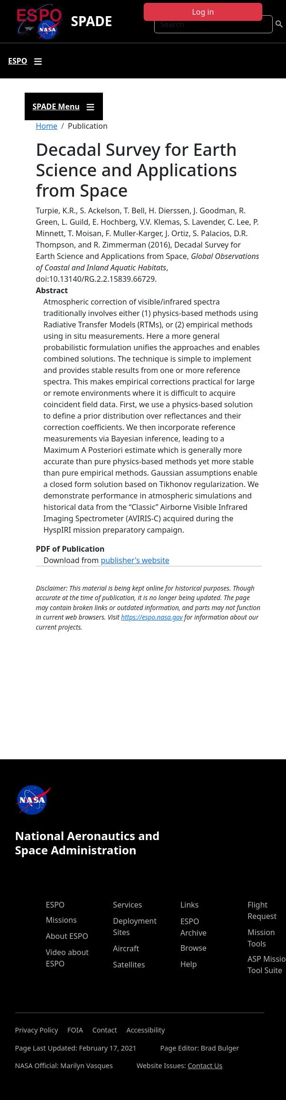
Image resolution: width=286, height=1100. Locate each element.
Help (188, 964)
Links (189, 904)
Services (127, 904)
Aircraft (126, 948)
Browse (193, 948)
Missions (61, 920)
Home (47, 126)
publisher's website (135, 560)
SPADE (91, 21)
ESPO (55, 904)
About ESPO (67, 936)
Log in (203, 12)
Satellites (129, 964)
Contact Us (205, 1065)
